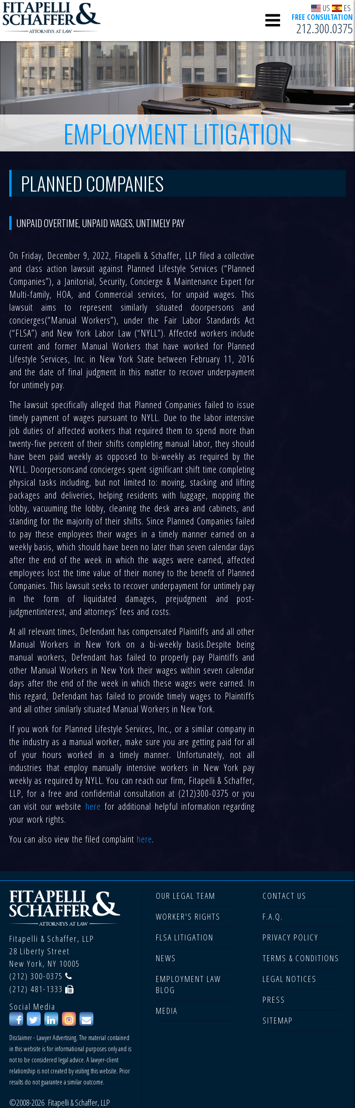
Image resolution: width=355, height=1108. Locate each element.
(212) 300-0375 (36, 976)
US (321, 8)
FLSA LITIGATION (185, 937)
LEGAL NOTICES (290, 978)
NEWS (166, 957)
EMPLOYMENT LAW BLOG (188, 984)
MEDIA (167, 1010)
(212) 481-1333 (36, 988)
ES (341, 8)
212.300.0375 (324, 28)
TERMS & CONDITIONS (301, 957)
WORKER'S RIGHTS (188, 916)
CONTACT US (284, 895)
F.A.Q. (273, 916)
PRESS (274, 999)
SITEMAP (278, 1020)
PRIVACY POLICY (290, 937)
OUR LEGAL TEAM (185, 895)
